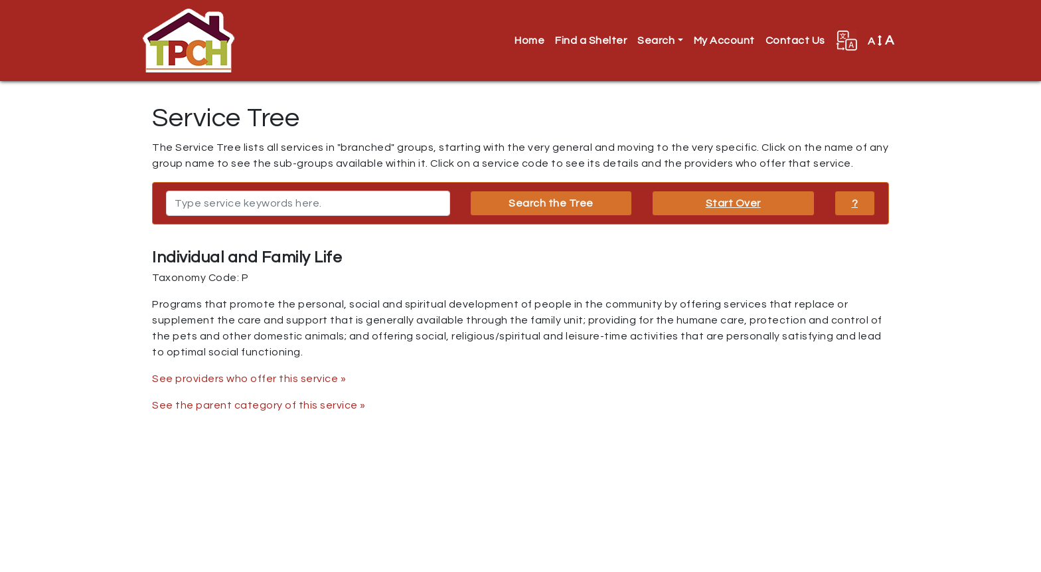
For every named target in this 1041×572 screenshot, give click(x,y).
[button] (846, 40)
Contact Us (795, 40)
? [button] (855, 203)
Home (529, 40)
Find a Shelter (591, 40)
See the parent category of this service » (259, 405)
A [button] (881, 40)
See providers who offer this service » (249, 378)
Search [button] (656, 40)
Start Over (733, 203)
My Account (724, 40)
